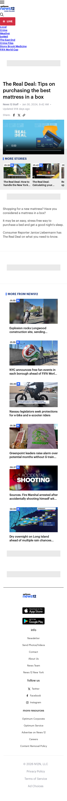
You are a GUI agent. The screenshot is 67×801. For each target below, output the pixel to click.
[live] (7, 21)
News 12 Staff (10, 104)
